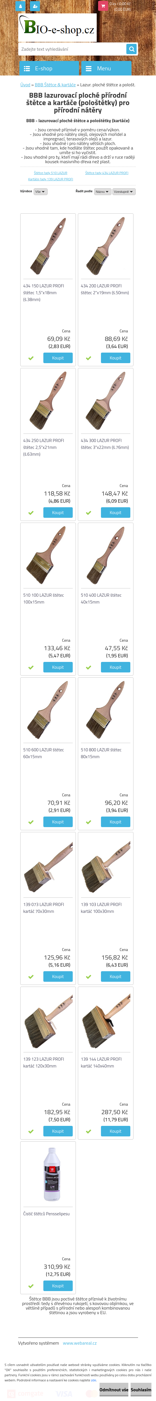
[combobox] (103, 191)
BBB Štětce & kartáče (55, 84)
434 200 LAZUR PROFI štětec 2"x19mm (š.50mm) (105, 289)
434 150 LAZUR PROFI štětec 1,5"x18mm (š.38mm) (43, 293)
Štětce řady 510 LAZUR (50, 172)
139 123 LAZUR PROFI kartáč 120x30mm (43, 1062)
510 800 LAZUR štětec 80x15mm (101, 753)
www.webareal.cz (80, 1342)
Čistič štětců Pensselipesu (46, 1213)
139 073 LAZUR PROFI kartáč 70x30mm (43, 908)
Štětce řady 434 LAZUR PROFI (106, 172)
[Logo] (57, 27)
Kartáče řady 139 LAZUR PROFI (50, 179)
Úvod (26, 84)
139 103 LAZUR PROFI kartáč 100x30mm (101, 908)
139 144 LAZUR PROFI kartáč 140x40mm (101, 1062)
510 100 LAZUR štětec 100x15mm (43, 598)
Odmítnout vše (114, 1389)
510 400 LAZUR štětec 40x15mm (101, 598)
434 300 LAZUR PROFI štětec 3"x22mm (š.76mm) (105, 444)
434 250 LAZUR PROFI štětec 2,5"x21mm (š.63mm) (43, 447)
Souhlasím (141, 1389)
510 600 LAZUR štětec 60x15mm (43, 753)
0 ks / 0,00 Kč (120, 4)
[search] (131, 49)
